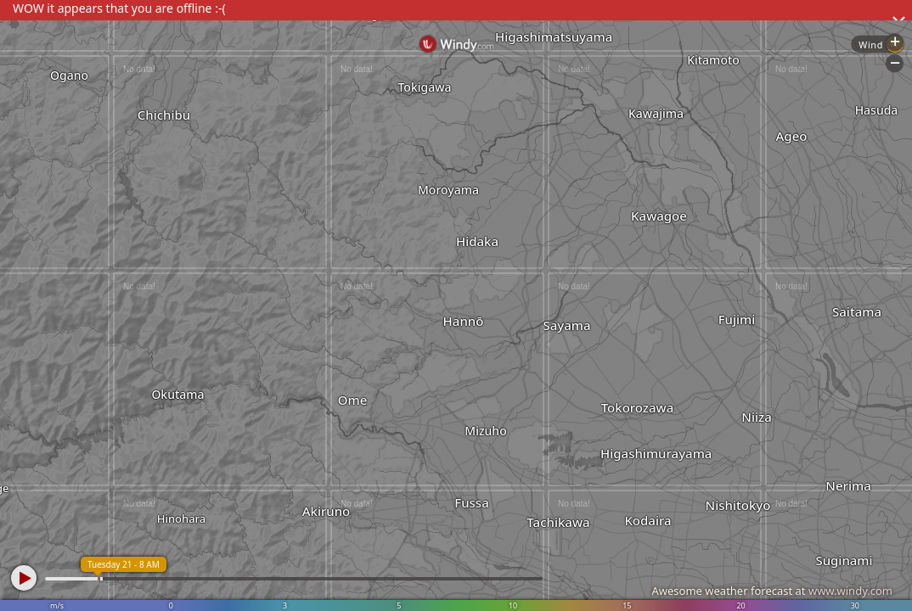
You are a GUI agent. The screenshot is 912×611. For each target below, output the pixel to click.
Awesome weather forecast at (771, 590)
